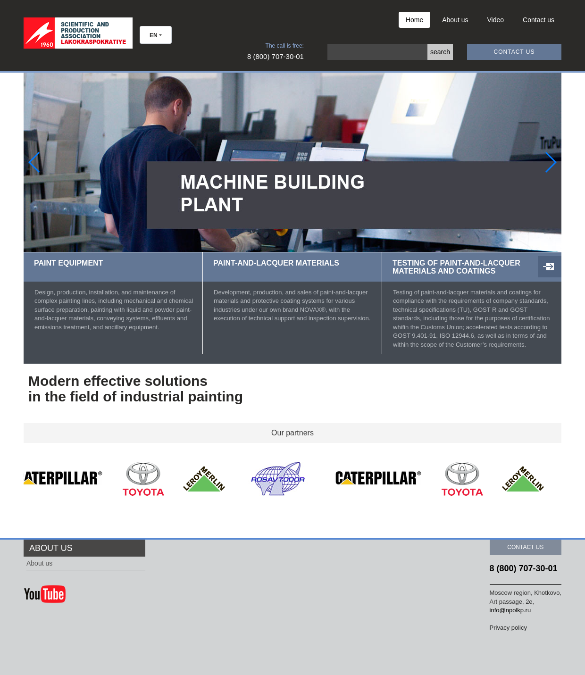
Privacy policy (508, 627)
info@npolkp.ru (510, 610)
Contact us (538, 20)
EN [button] (154, 35)
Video (495, 20)
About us (455, 20)
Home (414, 20)
